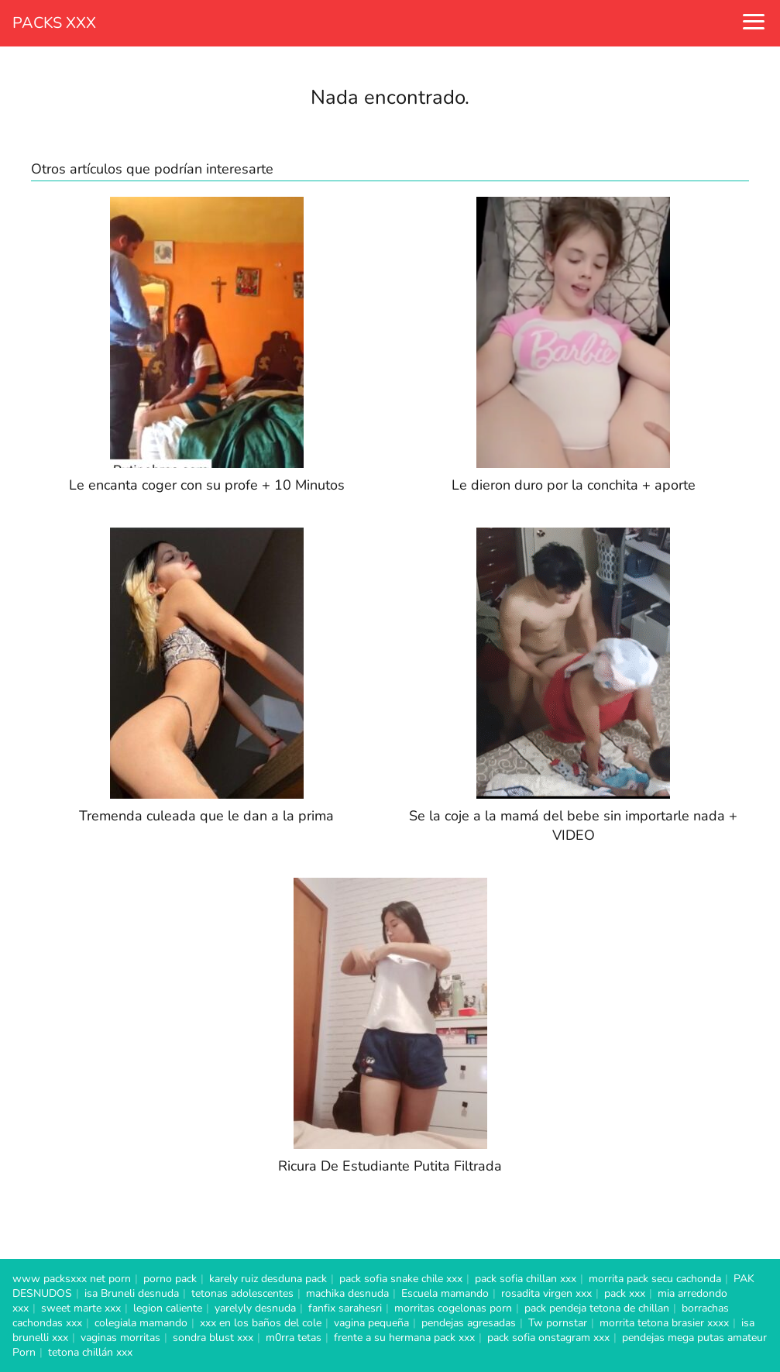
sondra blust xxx (213, 1337)
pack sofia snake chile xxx (400, 1278)
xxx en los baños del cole (260, 1322)
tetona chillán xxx (90, 1352)
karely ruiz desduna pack (268, 1278)
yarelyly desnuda (255, 1308)
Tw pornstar (557, 1322)
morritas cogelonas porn (453, 1308)
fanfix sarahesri (345, 1308)
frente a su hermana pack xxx (404, 1337)
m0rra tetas (293, 1337)
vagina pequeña (371, 1322)
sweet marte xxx (81, 1308)
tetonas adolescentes (242, 1293)
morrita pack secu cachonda (655, 1278)
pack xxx (624, 1293)
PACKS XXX (54, 22)
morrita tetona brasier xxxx (664, 1322)
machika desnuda (347, 1293)
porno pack (170, 1278)
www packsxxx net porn (71, 1278)
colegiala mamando (140, 1322)
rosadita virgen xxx (546, 1293)
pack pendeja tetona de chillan (596, 1308)
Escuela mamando (445, 1293)
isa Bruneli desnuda (131, 1293)
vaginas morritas (120, 1337)
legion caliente (167, 1308)
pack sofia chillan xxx (525, 1278)
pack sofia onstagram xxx (548, 1337)
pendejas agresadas (468, 1322)
